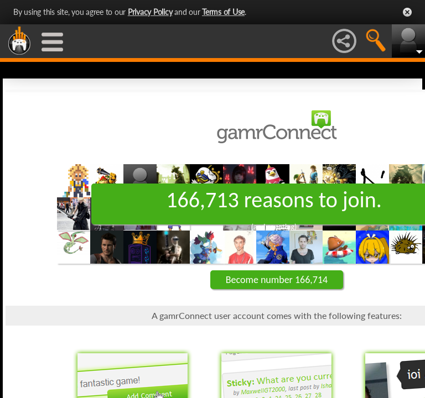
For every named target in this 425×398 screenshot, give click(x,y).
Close (407, 12)
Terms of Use (223, 12)
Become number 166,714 (277, 280)
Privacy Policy (150, 12)
